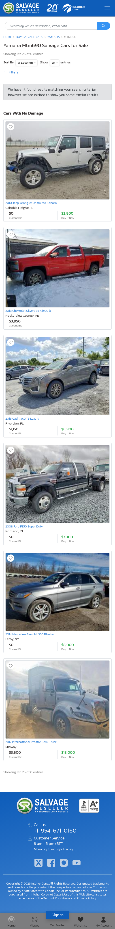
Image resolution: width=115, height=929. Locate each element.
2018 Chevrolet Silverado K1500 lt (28, 310)
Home (7, 37)
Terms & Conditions (56, 898)
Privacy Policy (86, 898)
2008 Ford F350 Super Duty (24, 526)
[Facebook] (51, 863)
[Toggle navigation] (107, 8)
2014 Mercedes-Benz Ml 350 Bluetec (29, 634)
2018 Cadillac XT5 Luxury (22, 418)
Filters (10, 72)
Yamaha (53, 37)
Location (27, 63)
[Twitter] (38, 863)
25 (53, 63)
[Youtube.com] (76, 863)
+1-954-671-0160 (55, 830)
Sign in (57, 915)
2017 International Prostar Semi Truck (31, 741)
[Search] (103, 26)
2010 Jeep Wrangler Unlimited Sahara (31, 202)
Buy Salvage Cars (29, 37)
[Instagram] (64, 863)
